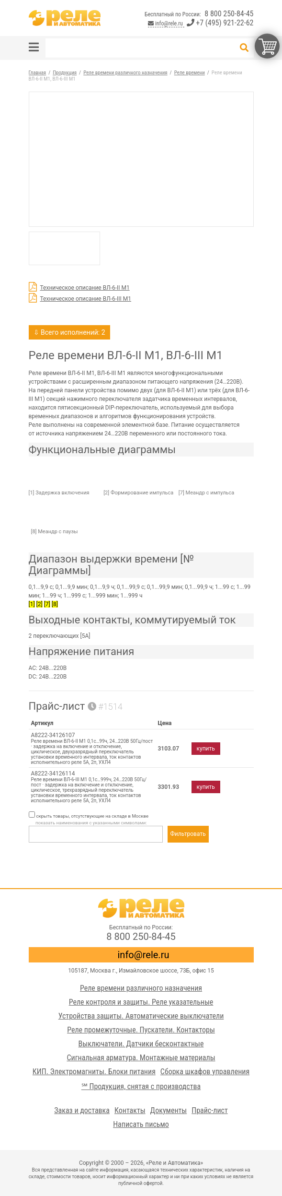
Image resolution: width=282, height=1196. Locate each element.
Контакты (130, 1110)
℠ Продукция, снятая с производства (141, 1086)
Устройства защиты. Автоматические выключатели (141, 1015)
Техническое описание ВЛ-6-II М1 (85, 287)
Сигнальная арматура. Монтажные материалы (141, 1057)
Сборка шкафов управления (204, 1071)
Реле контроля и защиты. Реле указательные (141, 1002)
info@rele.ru (166, 23)
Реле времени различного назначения (141, 988)
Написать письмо (141, 1124)
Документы (168, 1110)
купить (206, 748)
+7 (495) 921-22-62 (220, 22)
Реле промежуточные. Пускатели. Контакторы (141, 1029)
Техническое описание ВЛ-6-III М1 (86, 298)
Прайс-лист (210, 1110)
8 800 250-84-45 (228, 13)
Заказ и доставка (82, 1110)
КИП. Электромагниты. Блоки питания (94, 1071)
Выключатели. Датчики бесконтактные (141, 1043)
